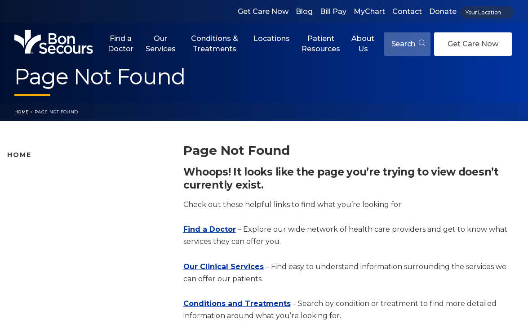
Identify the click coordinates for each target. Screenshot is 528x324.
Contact (407, 11)
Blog (304, 11)
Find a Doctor (120, 43)
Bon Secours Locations (46, 203)
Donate (443, 11)
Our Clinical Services (223, 266)
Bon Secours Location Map (52, 188)
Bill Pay (333, 11)
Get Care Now (263, 11)
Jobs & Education (36, 260)
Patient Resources (321, 43)
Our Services (161, 43)
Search (408, 44)
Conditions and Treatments (53, 231)
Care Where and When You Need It (65, 288)
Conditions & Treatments (214, 43)
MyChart (369, 11)
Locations (271, 38)
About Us (362, 43)
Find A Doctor (30, 175)
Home (21, 111)
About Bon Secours (39, 274)
